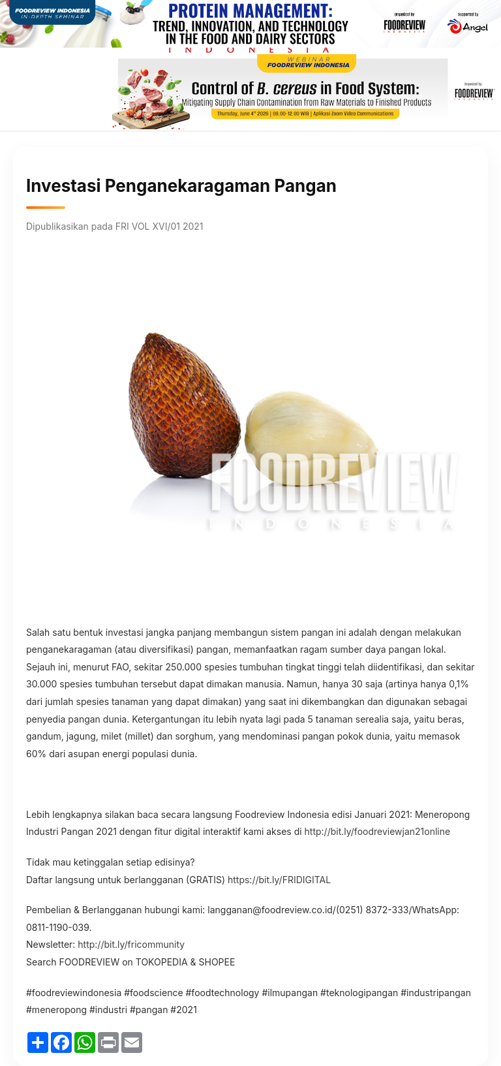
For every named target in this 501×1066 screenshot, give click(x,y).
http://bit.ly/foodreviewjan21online (378, 831)
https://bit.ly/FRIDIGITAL (279, 879)
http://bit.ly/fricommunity (131, 944)
